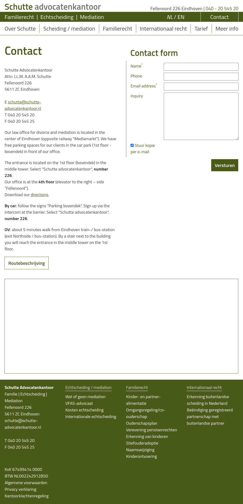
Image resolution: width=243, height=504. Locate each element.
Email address (144, 86)
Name (137, 66)
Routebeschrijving (26, 263)
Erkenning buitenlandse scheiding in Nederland (208, 399)
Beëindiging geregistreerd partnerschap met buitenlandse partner (210, 416)
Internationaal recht (163, 28)
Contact (219, 17)
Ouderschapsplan (141, 423)
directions (39, 194)
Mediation (92, 17)
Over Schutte (20, 28)
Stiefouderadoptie (142, 443)
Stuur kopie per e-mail (143, 148)
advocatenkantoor (53, 6)
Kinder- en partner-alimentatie (143, 399)
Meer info (226, 28)
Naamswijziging (140, 449)
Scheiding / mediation (69, 28)
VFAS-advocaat (79, 403)
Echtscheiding (57, 17)
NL (170, 17)
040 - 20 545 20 (222, 8)
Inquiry (137, 96)
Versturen (225, 165)
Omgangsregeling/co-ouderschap (145, 413)
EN (181, 17)
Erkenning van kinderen (147, 436)
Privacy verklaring (20, 489)
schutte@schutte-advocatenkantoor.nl (23, 105)
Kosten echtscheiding (84, 410)
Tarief (201, 28)
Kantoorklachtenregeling (26, 496)
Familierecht (19, 17)
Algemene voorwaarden (26, 482)
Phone (136, 76)
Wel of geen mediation (85, 396)
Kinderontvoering (141, 456)
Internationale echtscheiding (90, 416)
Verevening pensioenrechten (151, 430)
